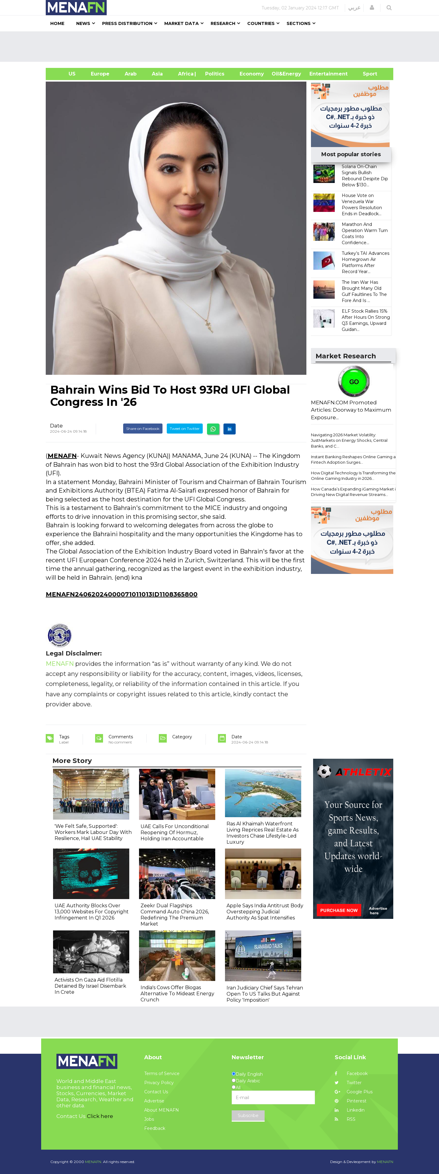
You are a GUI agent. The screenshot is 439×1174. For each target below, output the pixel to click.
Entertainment (319, 74)
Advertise (154, 1101)
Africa (185, 74)
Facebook (351, 1073)
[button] (372, 7)
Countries (261, 23)
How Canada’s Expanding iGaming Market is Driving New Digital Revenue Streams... (354, 492)
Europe (100, 74)
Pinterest (350, 1101)
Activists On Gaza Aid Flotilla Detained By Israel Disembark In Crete (90, 986)
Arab (130, 74)
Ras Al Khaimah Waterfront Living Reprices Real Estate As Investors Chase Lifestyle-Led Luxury (262, 833)
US (64, 74)
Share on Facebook (142, 428)
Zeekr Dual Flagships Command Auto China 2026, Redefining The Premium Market (175, 915)
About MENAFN (161, 1110)
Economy (252, 74)
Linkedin (350, 1110)
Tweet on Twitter (185, 428)
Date (56, 426)
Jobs (149, 1119)
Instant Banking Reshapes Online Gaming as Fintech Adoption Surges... (354, 459)
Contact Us (156, 1092)
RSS (345, 1119)
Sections (299, 23)
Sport (366, 74)
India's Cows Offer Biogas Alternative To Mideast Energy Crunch (177, 994)
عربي (354, 7)
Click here (100, 1116)
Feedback (154, 1128)
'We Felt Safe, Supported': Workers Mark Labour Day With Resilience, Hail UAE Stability (93, 832)
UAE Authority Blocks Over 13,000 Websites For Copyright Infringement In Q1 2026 (92, 912)
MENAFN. (93, 1161)
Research (223, 23)
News (83, 23)
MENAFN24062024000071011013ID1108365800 (122, 594)
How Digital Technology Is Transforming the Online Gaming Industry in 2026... (353, 475)
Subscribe (248, 1115)
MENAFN (62, 455)
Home (57, 23)
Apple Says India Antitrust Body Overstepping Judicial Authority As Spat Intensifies (265, 912)
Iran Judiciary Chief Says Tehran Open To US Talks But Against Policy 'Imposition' (265, 994)
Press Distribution (127, 23)
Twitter (348, 1082)
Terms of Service (162, 1073)
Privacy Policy (159, 1082)
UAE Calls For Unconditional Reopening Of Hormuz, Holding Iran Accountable (175, 833)
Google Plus (354, 1092)
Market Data (181, 23)
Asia (157, 74)
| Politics (213, 74)
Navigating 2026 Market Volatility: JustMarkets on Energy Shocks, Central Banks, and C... (349, 440)
